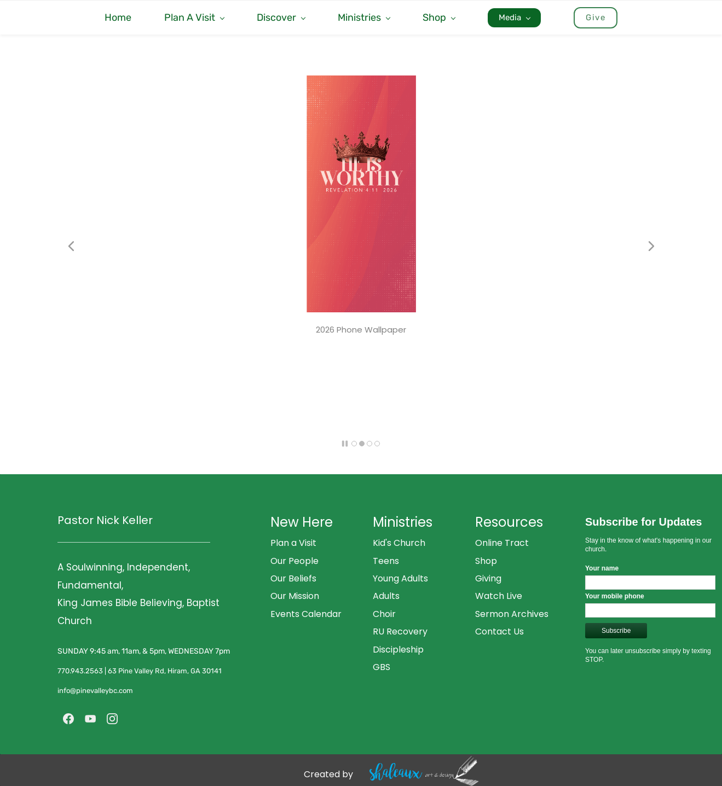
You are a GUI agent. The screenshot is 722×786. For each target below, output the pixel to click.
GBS (381, 667)
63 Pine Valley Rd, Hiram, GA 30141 (165, 671)
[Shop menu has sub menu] (439, 17)
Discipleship (398, 649)
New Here (301, 522)
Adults (386, 596)
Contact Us (499, 631)
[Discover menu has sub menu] (281, 17)
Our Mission (294, 596)
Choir (384, 614)
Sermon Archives (511, 614)
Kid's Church (399, 543)
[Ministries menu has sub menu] (364, 17)
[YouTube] (90, 719)
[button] (71, 246)
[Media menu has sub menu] (514, 17)
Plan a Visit (293, 543)
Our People (294, 561)
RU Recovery (400, 631)
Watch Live (498, 596)
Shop (486, 561)
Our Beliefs (293, 578)
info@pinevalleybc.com (96, 690)
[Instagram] (112, 719)
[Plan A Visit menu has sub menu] (194, 17)
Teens (386, 561)
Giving (488, 578)
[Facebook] (68, 719)
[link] (361, 84)
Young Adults (400, 578)
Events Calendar (306, 614)
